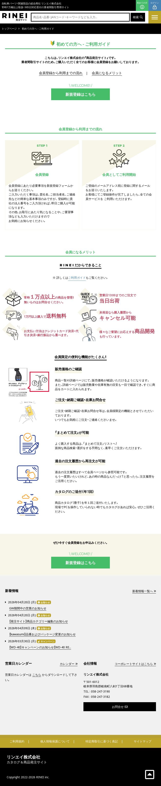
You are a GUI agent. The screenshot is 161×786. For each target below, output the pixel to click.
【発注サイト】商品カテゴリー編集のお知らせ (38, 621)
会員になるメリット (107, 73)
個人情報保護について (55, 741)
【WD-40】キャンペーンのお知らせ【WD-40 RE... (40, 647)
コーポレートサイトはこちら (135, 664)
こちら (36, 674)
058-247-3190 (100, 691)
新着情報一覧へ (144, 591)
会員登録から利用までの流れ (61, 73)
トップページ (9, 28)
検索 (138, 17)
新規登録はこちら (80, 94)
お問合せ (120, 706)
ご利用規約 (17, 741)
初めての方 (142, 5)
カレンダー (69, 664)
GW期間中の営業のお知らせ (27, 608)
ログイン (154, 5)
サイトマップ (142, 741)
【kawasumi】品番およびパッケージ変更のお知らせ (42, 634)
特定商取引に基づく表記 (102, 741)
